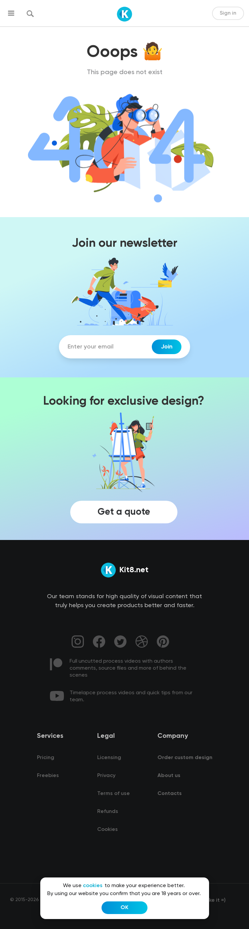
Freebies (48, 775)
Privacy (106, 775)
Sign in (228, 13)
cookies (93, 885)
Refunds (107, 811)
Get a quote (124, 512)
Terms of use (113, 793)
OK (124, 907)
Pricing (45, 757)
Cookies (107, 829)
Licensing (109, 757)
